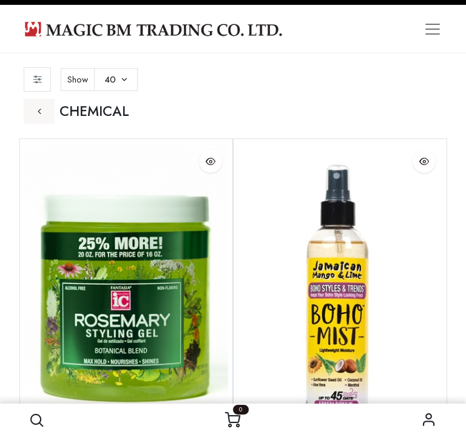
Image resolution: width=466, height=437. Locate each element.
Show (77, 79)
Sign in (429, 420)
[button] (36, 420)
